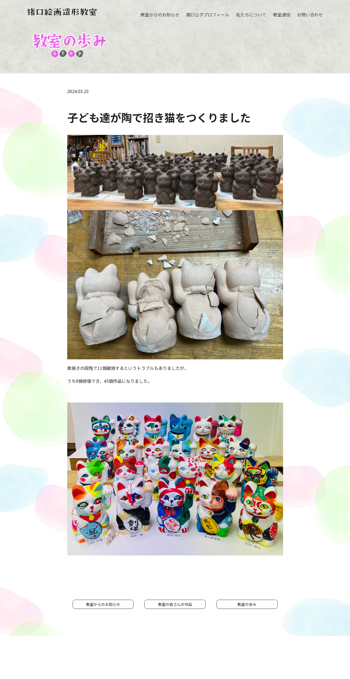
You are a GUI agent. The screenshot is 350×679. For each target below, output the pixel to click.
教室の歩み (246, 604)
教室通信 (281, 14)
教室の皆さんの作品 (175, 604)
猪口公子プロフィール (207, 14)
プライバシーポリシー (231, 658)
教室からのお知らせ (160, 14)
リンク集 (265, 658)
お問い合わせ (310, 14)
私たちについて (251, 14)
